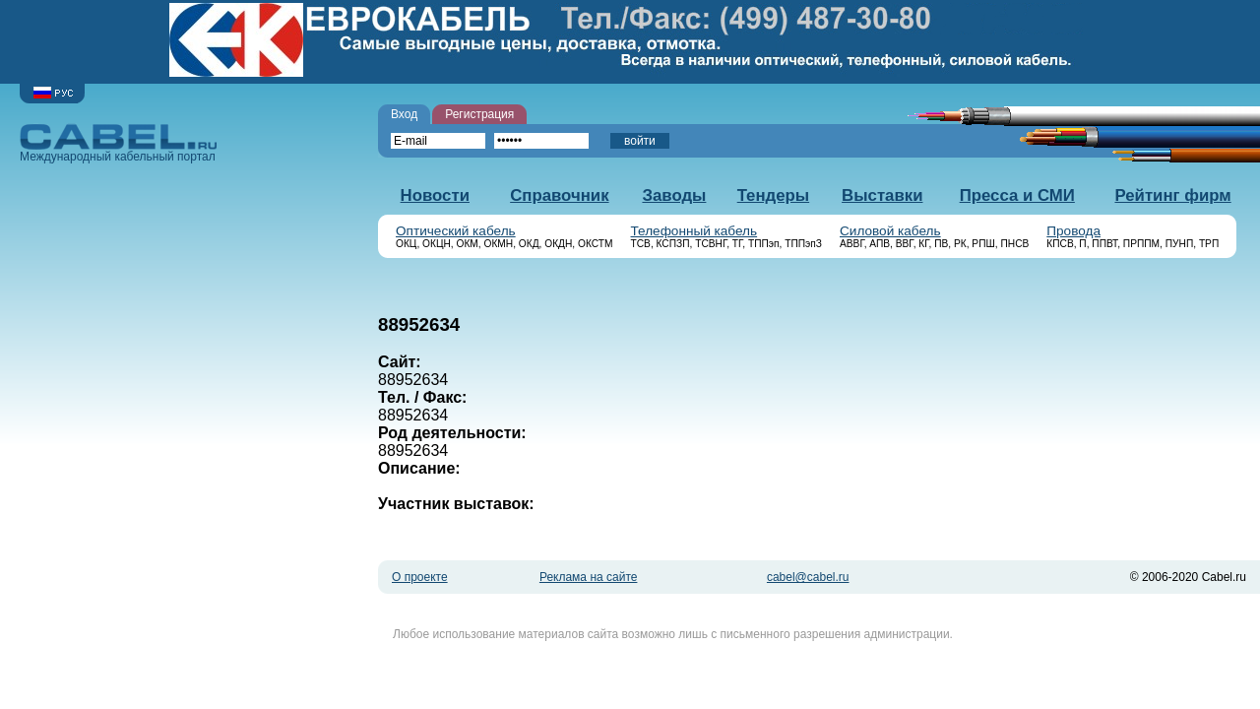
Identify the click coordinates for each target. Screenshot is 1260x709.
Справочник (559, 195)
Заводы (674, 195)
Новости (435, 195)
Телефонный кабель (694, 231)
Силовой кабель (890, 231)
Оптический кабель (456, 231)
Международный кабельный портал (118, 143)
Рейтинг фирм (1172, 195)
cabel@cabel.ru (808, 577)
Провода (1073, 231)
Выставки (882, 195)
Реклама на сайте (588, 577)
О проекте (420, 577)
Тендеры (773, 195)
